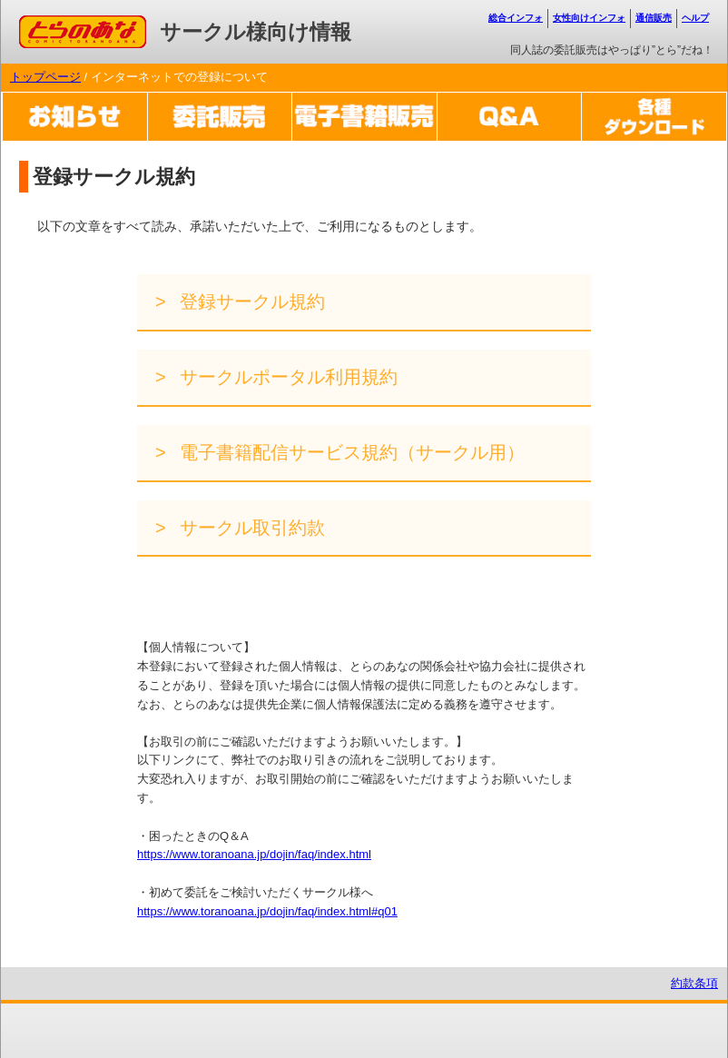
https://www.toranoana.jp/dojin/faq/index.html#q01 (267, 911)
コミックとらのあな (72, 24)
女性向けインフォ (589, 18)
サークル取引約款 (250, 528)
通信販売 (653, 18)
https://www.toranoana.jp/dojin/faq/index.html (254, 854)
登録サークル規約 (250, 301)
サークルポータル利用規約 (286, 377)
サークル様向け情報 (255, 32)
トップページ (45, 77)
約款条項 (694, 983)
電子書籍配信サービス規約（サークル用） (350, 452)
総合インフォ (515, 18)
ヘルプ (695, 18)
